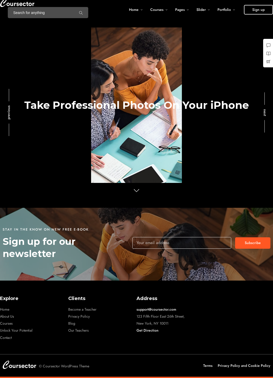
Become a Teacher (82, 309)
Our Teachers (78, 330)
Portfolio (224, 9)
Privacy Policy (79, 316)
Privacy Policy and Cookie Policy (244, 365)
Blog (71, 323)
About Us (7, 316)
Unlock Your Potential (16, 330)
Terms (208, 365)
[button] (258, 10)
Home (134, 9)
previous (8, 112)
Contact (6, 337)
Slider (201, 9)
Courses (156, 9)
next (264, 112)
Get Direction (147, 330)
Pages (180, 9)
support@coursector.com (156, 309)
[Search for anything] (81, 13)
